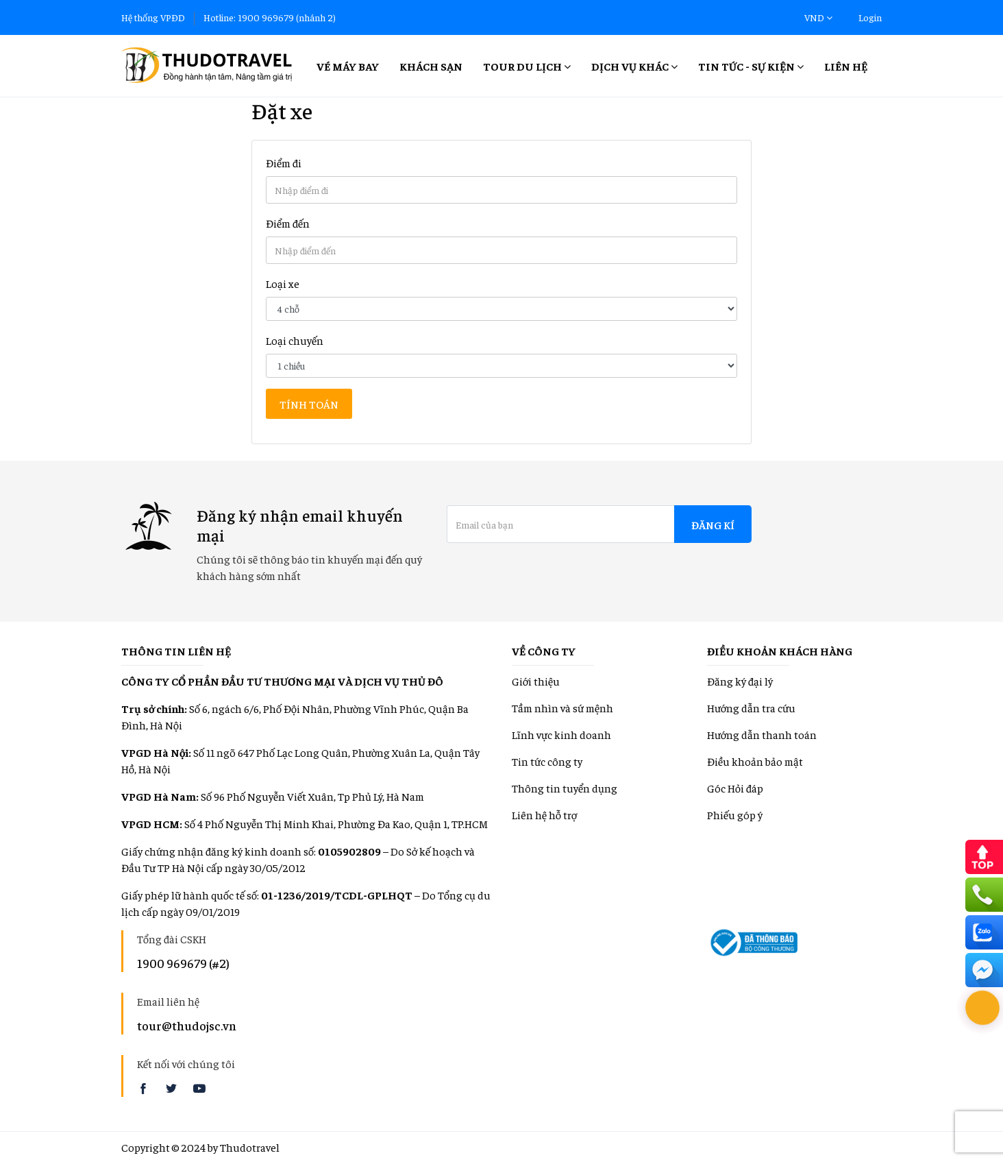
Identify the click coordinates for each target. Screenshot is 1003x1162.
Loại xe (282, 283)
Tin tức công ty (547, 761)
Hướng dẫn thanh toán (762, 734)
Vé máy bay (348, 66)
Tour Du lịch (527, 66)
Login (870, 17)
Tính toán (309, 404)
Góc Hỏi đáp (735, 788)
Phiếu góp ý (735, 814)
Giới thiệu (536, 681)
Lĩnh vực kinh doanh (561, 734)
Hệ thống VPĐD (153, 17)
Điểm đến (288, 223)
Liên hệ (845, 66)
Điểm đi (283, 162)
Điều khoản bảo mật (755, 761)
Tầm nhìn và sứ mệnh (562, 707)
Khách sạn (430, 66)
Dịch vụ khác (634, 66)
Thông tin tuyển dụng (564, 788)
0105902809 (349, 851)
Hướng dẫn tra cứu (751, 707)
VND (818, 17)
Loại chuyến (294, 340)
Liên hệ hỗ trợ (544, 814)
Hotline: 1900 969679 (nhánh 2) (269, 17)
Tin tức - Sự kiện (751, 66)
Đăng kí (712, 524)
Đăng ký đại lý (740, 681)
